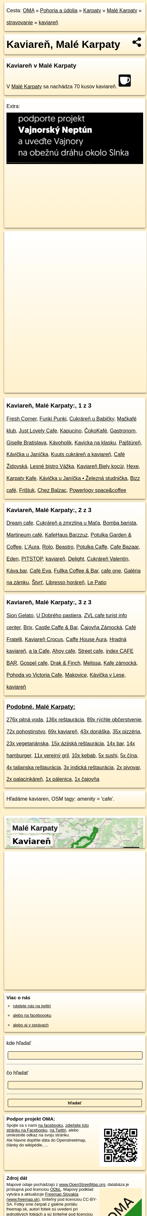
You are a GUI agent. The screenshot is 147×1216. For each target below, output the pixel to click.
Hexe (133, 466)
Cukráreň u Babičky (91, 419)
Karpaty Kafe (21, 478)
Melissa (91, 663)
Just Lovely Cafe (38, 430)
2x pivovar (128, 767)
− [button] (15, 252)
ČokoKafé (95, 430)
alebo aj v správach (30, 1025)
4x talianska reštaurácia (33, 767)
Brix (27, 627)
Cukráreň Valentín (107, 559)
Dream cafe (19, 523)
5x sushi (108, 755)
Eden (12, 559)
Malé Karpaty (122, 10)
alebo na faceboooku (32, 1015)
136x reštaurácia (65, 719)
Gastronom (122, 430)
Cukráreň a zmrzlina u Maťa (68, 523)
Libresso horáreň (65, 582)
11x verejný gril (51, 755)
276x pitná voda (24, 719)
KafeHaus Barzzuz (66, 535)
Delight (76, 559)
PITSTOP (32, 559)
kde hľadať (18, 1043)
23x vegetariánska (27, 743)
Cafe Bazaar (124, 547)
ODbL (55, 1189)
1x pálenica (59, 779)
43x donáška (95, 731)
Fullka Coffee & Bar (76, 571)
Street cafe (90, 651)
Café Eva (40, 571)
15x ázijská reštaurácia (77, 743)
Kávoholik (60, 442)
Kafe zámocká (120, 663)
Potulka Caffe (91, 547)
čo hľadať (17, 1073)
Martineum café (24, 535)
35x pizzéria (126, 731)
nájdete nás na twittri (32, 1005)
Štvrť (37, 582)
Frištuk (27, 490)
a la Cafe (39, 651)
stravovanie (19, 22)
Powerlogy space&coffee (97, 490)
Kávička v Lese (107, 675)
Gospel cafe (33, 663)
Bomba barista (119, 523)
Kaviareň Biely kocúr (100, 466)
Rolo (47, 547)
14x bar (115, 743)
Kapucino (70, 430)
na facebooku (50, 1125)
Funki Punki (53, 419)
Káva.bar (16, 571)
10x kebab (84, 755)
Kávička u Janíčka (27, 454)
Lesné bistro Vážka (52, 466)
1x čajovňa (87, 779)
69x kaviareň (63, 731)
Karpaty (92, 10)
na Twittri (58, 1130)
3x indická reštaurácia (89, 767)
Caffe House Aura (86, 639)
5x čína (128, 755)
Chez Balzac (52, 490)
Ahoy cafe (63, 651)
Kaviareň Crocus (44, 639)
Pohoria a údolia (59, 10)
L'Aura (32, 547)
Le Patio (97, 582)
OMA (29, 10)
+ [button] (15, 242)
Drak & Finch (65, 663)
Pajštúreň (130, 442)
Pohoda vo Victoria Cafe (34, 675)
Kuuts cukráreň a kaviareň (81, 454)
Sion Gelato (20, 615)
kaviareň (48, 22)
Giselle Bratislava (26, 442)
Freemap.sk (85, 382)
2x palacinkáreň (24, 779)
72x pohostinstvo (25, 731)
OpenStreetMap (51, 382)
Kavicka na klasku (95, 442)
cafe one (111, 571)
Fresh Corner (21, 419)
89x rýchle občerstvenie (114, 719)
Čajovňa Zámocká (101, 627)
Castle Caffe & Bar (56, 627)
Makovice (76, 675)
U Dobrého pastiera (59, 615)
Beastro (64, 547)
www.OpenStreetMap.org (82, 1184)
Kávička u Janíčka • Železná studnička (83, 478)
